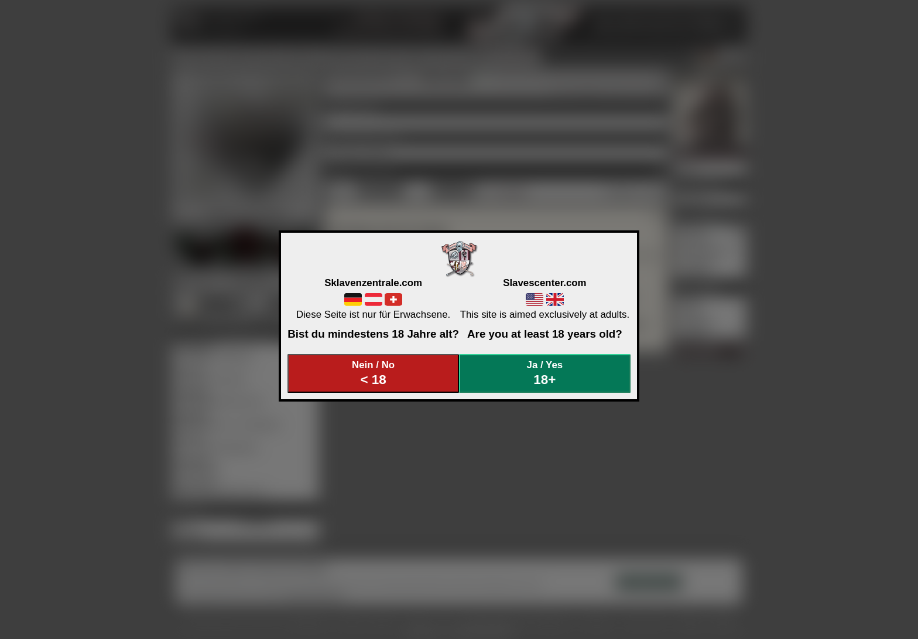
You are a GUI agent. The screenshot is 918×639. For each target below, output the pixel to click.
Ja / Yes (545, 373)
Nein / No (373, 373)
